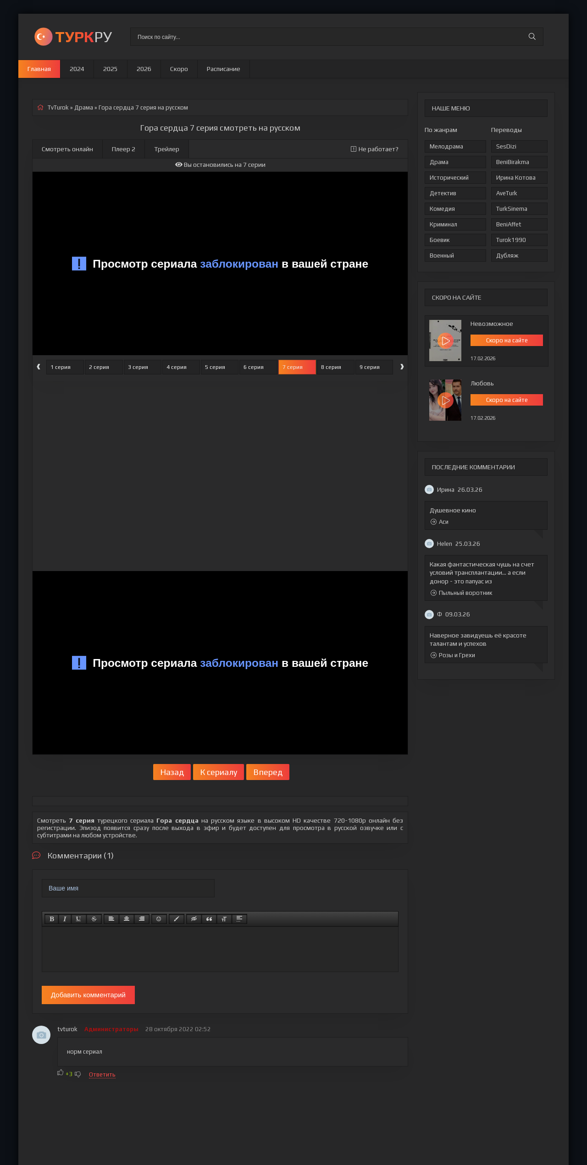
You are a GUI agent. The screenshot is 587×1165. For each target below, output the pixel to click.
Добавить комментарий (88, 995)
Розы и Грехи (453, 655)
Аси (440, 522)
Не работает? (375, 149)
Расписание (223, 68)
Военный (442, 255)
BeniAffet (508, 224)
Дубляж (507, 255)
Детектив (443, 193)
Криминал (443, 224)
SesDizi (506, 146)
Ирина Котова (516, 177)
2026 (144, 68)
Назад (172, 772)
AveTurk (506, 193)
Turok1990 (511, 239)
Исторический (449, 177)
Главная (39, 68)
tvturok (67, 1029)
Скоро (179, 68)
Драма (439, 162)
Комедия (442, 208)
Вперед (267, 772)
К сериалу (218, 772)
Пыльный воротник (461, 593)
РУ (83, 36)
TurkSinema (511, 208)
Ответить (102, 1074)
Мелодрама (446, 146)
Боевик (439, 239)
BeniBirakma (512, 162)
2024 (77, 68)
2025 (110, 68)
